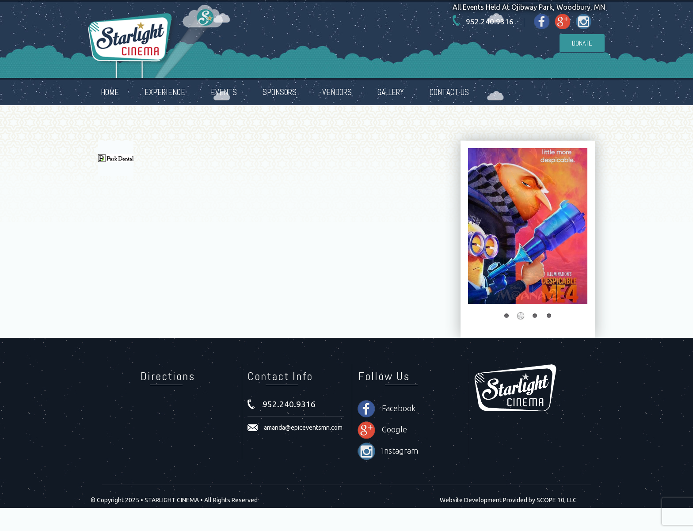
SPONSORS (280, 92)
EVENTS (224, 92)
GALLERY (390, 92)
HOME (110, 92)
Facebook (398, 408)
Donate (582, 43)
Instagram (400, 450)
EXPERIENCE (165, 92)
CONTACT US (449, 92)
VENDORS (337, 92)
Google (394, 429)
